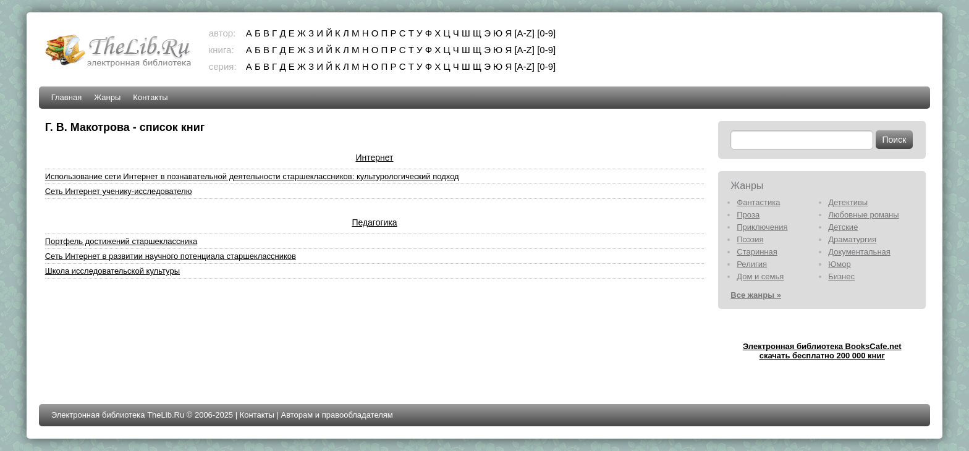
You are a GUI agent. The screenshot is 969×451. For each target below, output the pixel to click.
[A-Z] (524, 33)
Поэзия (750, 239)
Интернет (374, 157)
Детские (843, 227)
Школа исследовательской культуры (112, 271)
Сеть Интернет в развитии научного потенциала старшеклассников (170, 256)
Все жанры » (755, 295)
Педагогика (374, 222)
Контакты (150, 97)
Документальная (859, 251)
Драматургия (852, 239)
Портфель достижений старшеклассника (121, 241)
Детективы (848, 202)
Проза (748, 214)
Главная (66, 97)
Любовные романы (863, 214)
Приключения (762, 227)
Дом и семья (760, 276)
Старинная (757, 251)
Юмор (839, 264)
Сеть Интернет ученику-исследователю (118, 191)
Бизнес (841, 276)
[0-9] (546, 33)
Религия (752, 264)
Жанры (107, 97)
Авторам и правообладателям (336, 414)
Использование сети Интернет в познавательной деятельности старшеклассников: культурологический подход (252, 176)
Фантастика (758, 202)
